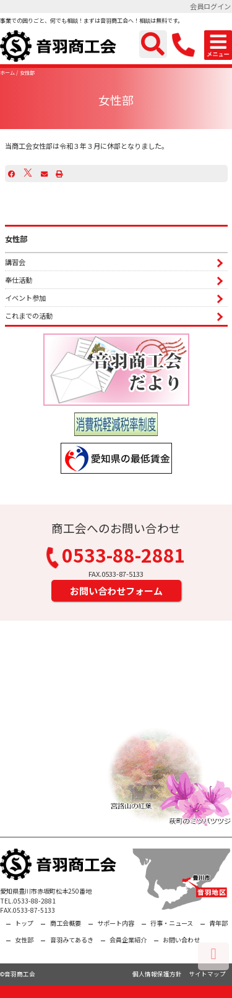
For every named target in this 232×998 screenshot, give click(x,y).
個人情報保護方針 (157, 974)
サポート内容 (115, 923)
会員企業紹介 (128, 939)
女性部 (27, 72)
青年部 (218, 923)
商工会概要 (65, 923)
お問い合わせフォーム (116, 590)
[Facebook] (11, 173)
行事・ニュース (171, 923)
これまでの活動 (29, 316)
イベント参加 (25, 298)
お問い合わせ (181, 939)
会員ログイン (210, 6)
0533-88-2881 (116, 557)
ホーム (7, 72)
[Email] (44, 173)
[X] (28, 173)
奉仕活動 (18, 280)
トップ (24, 923)
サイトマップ (207, 974)
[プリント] (59, 173)
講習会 (15, 262)
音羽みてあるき (71, 939)
